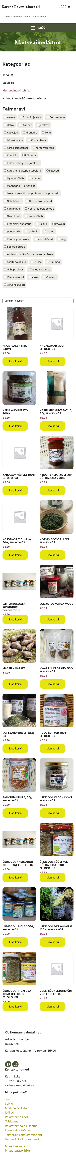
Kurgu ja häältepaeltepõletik (22, 170)
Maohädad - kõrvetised (20, 186)
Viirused (49, 277)
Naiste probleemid (39, 201)
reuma (49, 231)
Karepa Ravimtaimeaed (21, 6)
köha (46, 132)
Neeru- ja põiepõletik (39, 208)
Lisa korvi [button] (15, 361)
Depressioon (56, 117)
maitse (34, 178)
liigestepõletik (14, 178)
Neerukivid (12, 216)
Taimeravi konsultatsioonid (23, 1135)
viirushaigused (14, 285)
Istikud (9, 1113)
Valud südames (39, 269)
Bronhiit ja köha (31, 117)
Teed (8, 1099)
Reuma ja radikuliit (17, 239)
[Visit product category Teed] (38, 74)
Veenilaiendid (14, 277)
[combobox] (38, 16)
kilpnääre (30, 132)
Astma (9, 117)
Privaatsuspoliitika (17, 1151)
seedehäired (44, 239)
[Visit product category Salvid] (38, 82)
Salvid (9, 1104)
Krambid (10, 155)
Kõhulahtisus (37, 140)
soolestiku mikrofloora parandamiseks (28, 254)
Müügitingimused (16, 1146)
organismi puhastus (17, 224)
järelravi (43, 125)
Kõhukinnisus (13, 140)
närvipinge (12, 208)
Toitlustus (11, 1121)
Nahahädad (12, 201)
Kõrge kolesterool (16, 148)
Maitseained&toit (17, 1108)
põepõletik (12, 231)
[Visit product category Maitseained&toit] (38, 90)
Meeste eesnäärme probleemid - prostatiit (31, 193)
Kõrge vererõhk (43, 148)
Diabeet (25, 125)
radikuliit (32, 231)
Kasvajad (11, 132)
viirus (33, 277)
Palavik (41, 224)
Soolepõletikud (14, 246)
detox (9, 125)
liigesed (52, 170)
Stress (36, 262)
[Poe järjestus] (38, 301)
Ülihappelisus (14, 269)
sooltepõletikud (15, 262)
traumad (53, 262)
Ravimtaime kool (16, 1117)
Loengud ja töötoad (18, 1130)
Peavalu (58, 224)
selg (62, 239)
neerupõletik (34, 216)
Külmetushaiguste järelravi (21, 163)
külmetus (29, 155)
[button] (38, 28)
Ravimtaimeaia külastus (21, 1126)
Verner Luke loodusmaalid (23, 1139)
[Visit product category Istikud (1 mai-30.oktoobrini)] (38, 97)
